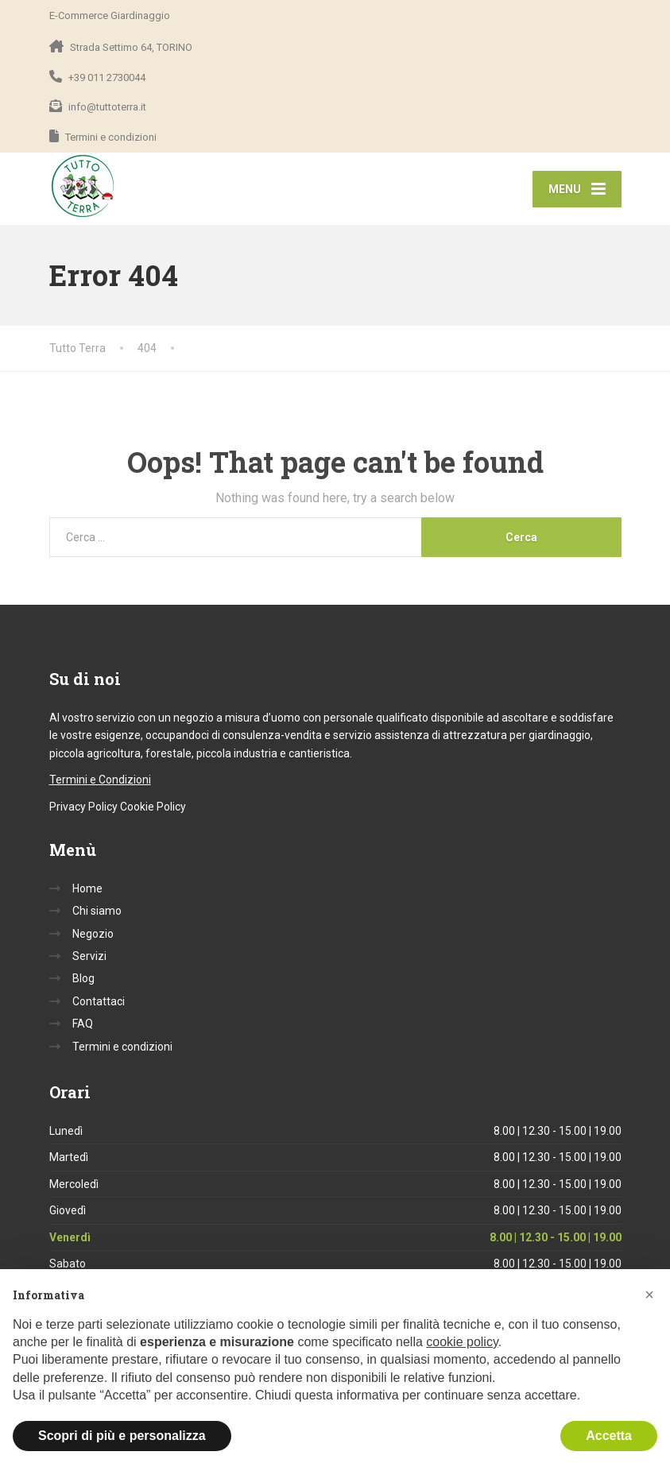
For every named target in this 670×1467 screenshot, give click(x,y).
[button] (649, 1294)
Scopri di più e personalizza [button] (122, 1435)
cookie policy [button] (462, 1342)
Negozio (93, 933)
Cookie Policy (153, 806)
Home (87, 888)
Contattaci (98, 1001)
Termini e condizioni (122, 1046)
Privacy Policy (83, 806)
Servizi (89, 956)
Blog (83, 978)
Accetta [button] (609, 1435)
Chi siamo (97, 910)
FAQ (82, 1023)
